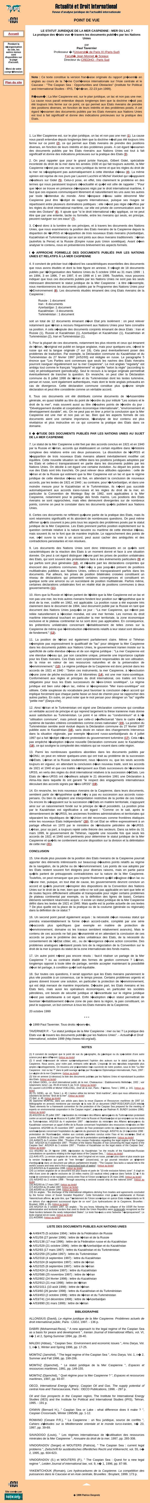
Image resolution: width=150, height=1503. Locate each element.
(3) (30, 1076)
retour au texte (66, 1057)
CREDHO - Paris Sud (95, 59)
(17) (31, 1187)
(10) (31, 1140)
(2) (30, 1060)
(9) (30, 1115)
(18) (31, 1189)
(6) (30, 1093)
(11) (31, 1151)
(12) (31, 1156)
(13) (31, 1168)
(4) (30, 1082)
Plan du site (13, 82)
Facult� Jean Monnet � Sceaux (87, 56)
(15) (31, 1179)
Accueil (13, 33)
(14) (31, 1170)
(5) (30, 1088)
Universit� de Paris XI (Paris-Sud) (97, 52)
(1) (30, 1054)
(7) (30, 1098)
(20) (31, 1207)
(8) (30, 1101)
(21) (31, 1217)
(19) (31, 1192)
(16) (31, 1184)
